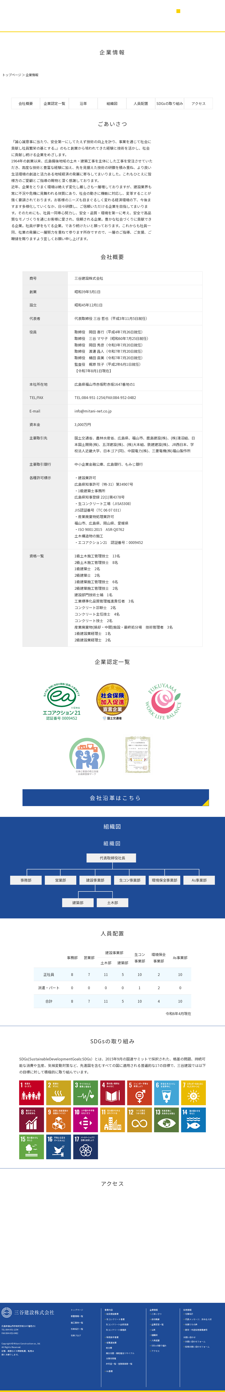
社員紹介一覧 (77, 1329)
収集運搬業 (111, 1342)
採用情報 (178, 24)
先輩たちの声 (191, 1324)
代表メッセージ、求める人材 (198, 1319)
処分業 (109, 1347)
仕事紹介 (189, 1313)
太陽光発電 (111, 1358)
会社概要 (25, 103)
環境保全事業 (112, 1337)
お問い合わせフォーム (195, 1341)
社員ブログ (146, 24)
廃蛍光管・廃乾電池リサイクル (120, 1353)
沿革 (83, 103)
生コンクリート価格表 (116, 1329)
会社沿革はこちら (116, 798)
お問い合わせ (189, 1337)
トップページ (11, 74)
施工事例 (52, 24)
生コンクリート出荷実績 (117, 1324)
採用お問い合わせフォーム (197, 1346)
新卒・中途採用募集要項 (196, 1329)
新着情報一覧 (77, 1316)
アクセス (198, 103)
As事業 (109, 1371)
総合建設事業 (112, 1313)
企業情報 (82, 24)
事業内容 (21, 24)
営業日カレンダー (197, 11)
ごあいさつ (156, 1313)
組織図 (112, 103)
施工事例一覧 (77, 1322)
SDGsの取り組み (169, 103)
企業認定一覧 (54, 103)
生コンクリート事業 (115, 1319)
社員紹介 (113, 24)
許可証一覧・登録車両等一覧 (119, 1363)
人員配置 (141, 103)
